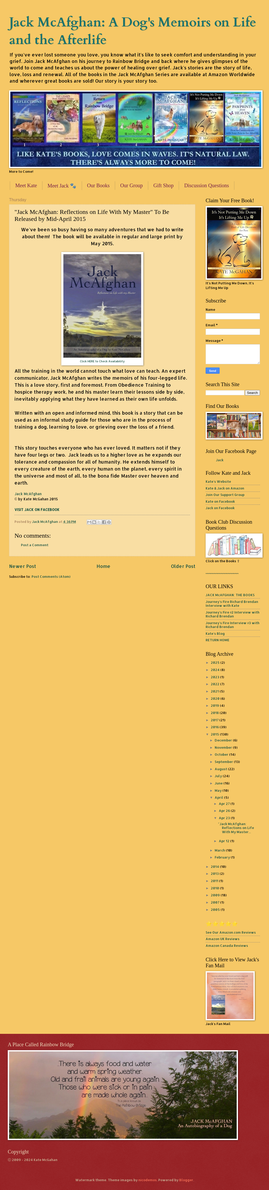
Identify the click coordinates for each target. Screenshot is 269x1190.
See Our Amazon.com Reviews (231, 932)
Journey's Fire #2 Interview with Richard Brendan (232, 614)
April (219, 797)
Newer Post (22, 566)
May (218, 790)
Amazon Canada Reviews (227, 945)
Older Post (183, 566)
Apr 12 (224, 841)
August (221, 769)
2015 (215, 734)
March (220, 850)
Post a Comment (34, 545)
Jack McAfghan (28, 494)
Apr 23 (225, 818)
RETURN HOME (217, 640)
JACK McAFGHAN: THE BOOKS (230, 595)
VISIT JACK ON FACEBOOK (36, 509)
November (224, 747)
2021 (215, 691)
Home (103, 566)
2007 (215, 902)
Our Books (98, 185)
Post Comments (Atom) (51, 576)
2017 (215, 720)
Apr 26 (225, 811)
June (219, 783)
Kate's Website (218, 481)
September (224, 762)
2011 (215, 881)
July (219, 776)
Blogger (186, 1180)
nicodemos (147, 1180)
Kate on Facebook (220, 501)
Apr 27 (224, 804)
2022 (215, 684)
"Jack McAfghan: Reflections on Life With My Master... (236, 828)
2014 (215, 866)
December (224, 740)
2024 (215, 670)
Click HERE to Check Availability (102, 361)
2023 (215, 677)
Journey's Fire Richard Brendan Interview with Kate (232, 604)
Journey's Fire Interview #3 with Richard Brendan (232, 625)
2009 (216, 895)
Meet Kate (26, 185)
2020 (215, 698)
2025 (215, 662)
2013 (215, 873)
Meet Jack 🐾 (62, 186)
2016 (215, 727)
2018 (215, 713)
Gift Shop (163, 185)
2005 (216, 909)
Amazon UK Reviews (223, 939)
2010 (215, 888)
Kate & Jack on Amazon (225, 488)
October (222, 754)
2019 (215, 705)
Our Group (131, 185)
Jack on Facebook (220, 508)
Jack (219, 460)
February (223, 857)
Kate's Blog (215, 633)
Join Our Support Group (225, 495)
